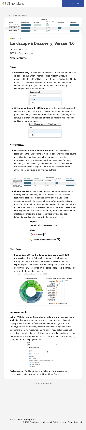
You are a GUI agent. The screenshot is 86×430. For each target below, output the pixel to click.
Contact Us (72, 3)
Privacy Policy (30, 419)
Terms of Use (16, 419)
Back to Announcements (15, 15)
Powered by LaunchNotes (43, 383)
